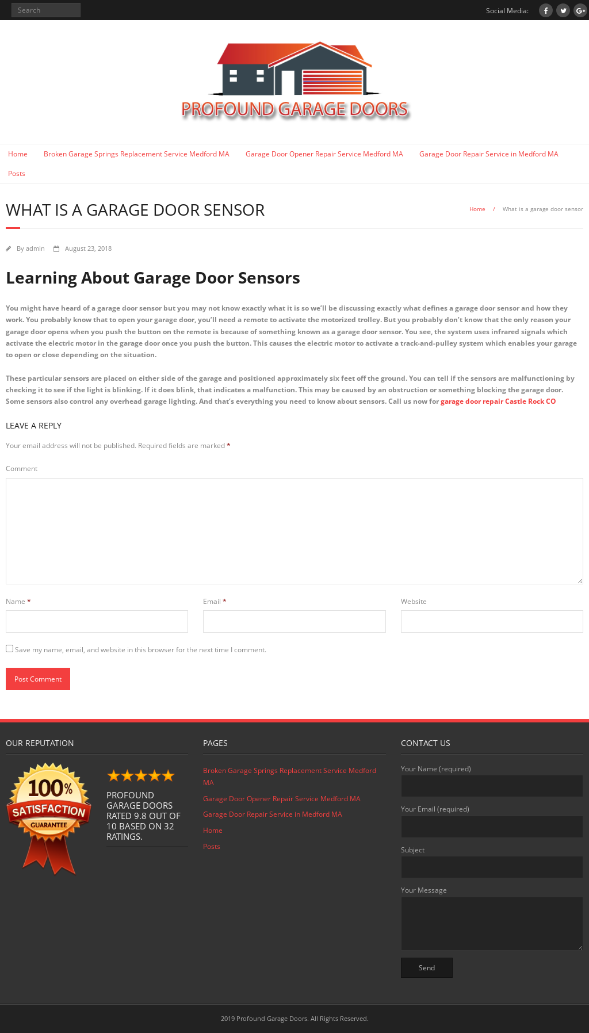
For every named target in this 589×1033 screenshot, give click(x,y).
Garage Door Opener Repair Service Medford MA (324, 154)
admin (35, 248)
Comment (21, 468)
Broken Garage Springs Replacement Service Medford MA (137, 154)
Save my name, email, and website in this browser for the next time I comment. (140, 650)
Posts (16, 173)
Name (18, 601)
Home (18, 154)
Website (414, 601)
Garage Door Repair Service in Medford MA (489, 154)
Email (215, 601)
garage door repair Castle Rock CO (498, 401)
